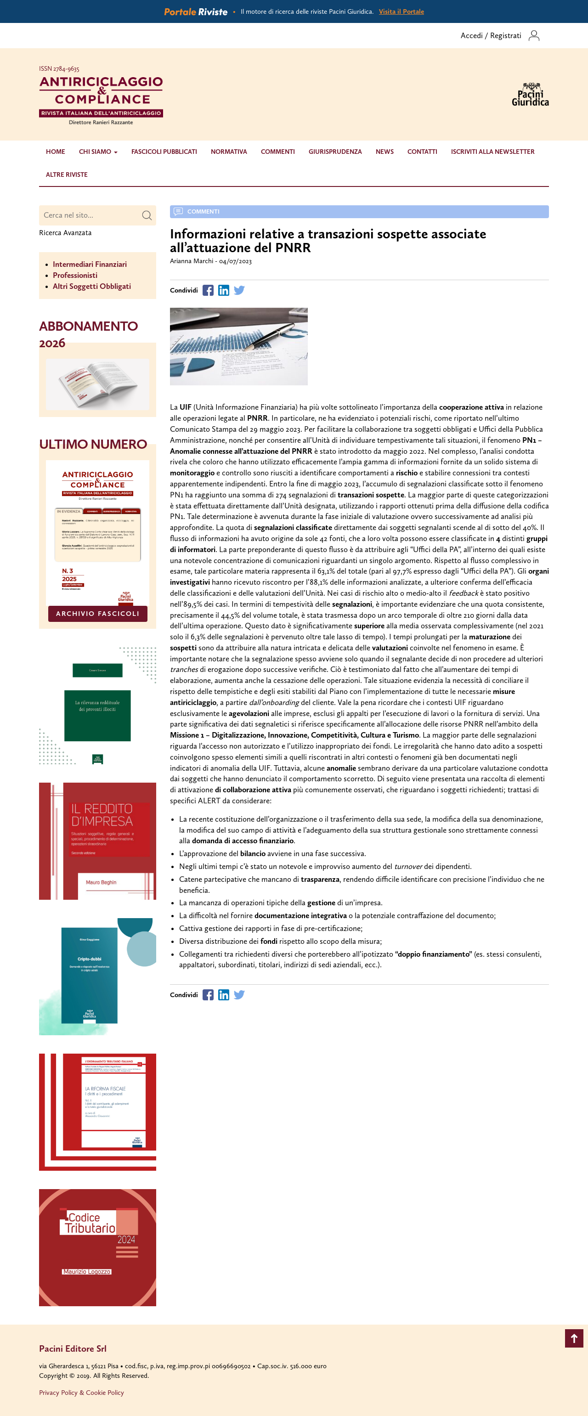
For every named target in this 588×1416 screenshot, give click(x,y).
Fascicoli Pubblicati (164, 151)
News (385, 151)
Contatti (422, 151)
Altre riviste (67, 174)
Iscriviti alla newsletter (493, 151)
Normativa (229, 151)
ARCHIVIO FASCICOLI (98, 613)
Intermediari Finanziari (90, 264)
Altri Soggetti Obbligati (92, 286)
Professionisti (75, 275)
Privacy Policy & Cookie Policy (81, 1392)
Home (55, 151)
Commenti (278, 151)
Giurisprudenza (335, 151)
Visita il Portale (401, 11)
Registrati (505, 35)
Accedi (472, 35)
